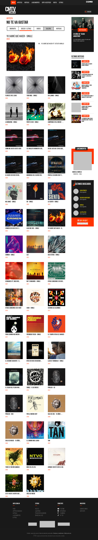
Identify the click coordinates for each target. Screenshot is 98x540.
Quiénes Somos (84, 509)
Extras (61, 2)
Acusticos (37, 511)
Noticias (26, 2)
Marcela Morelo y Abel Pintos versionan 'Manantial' (87, 86)
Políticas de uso (67, 533)
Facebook (61, 513)
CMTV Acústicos (46, 2)
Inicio (13, 2)
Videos (39, 29)
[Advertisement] (82, 134)
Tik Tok (60, 515)
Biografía (13, 29)
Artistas (19, 2)
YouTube (61, 509)
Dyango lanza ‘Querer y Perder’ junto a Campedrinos (87, 108)
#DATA (55, 2)
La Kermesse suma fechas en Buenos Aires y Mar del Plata (87, 120)
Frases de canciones (40, 513)
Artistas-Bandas (17, 511)
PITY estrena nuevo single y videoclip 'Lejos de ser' (88, 96)
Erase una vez (39, 515)
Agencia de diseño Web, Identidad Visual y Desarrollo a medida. (49, 536)
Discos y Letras (26, 29)
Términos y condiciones (58, 533)
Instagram (62, 511)
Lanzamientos (36, 2)
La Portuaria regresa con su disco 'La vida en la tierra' (87, 76)
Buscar (88, 12)
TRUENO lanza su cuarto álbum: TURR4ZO (87, 64)
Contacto (82, 511)
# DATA (37, 509)
